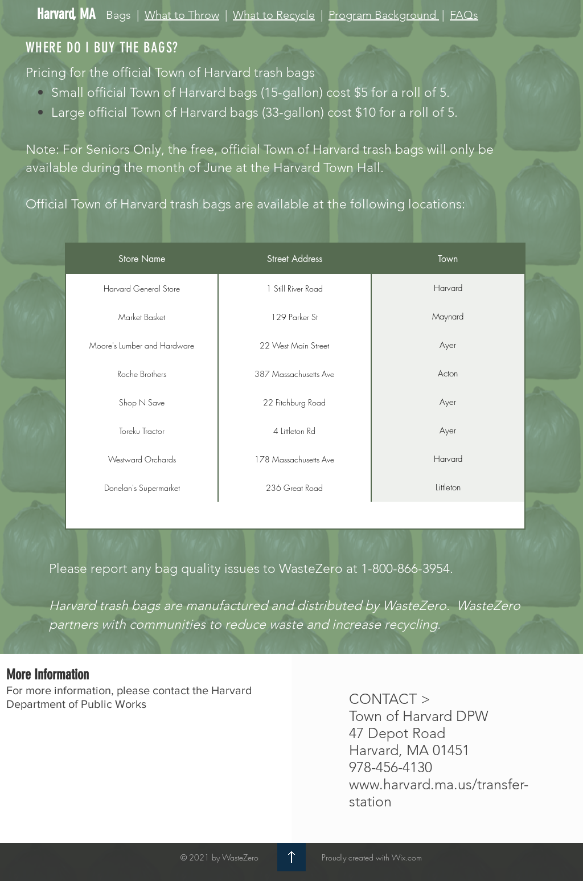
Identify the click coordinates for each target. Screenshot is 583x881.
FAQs (464, 15)
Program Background (384, 15)
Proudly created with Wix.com (372, 857)
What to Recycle (274, 15)
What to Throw (182, 15)
